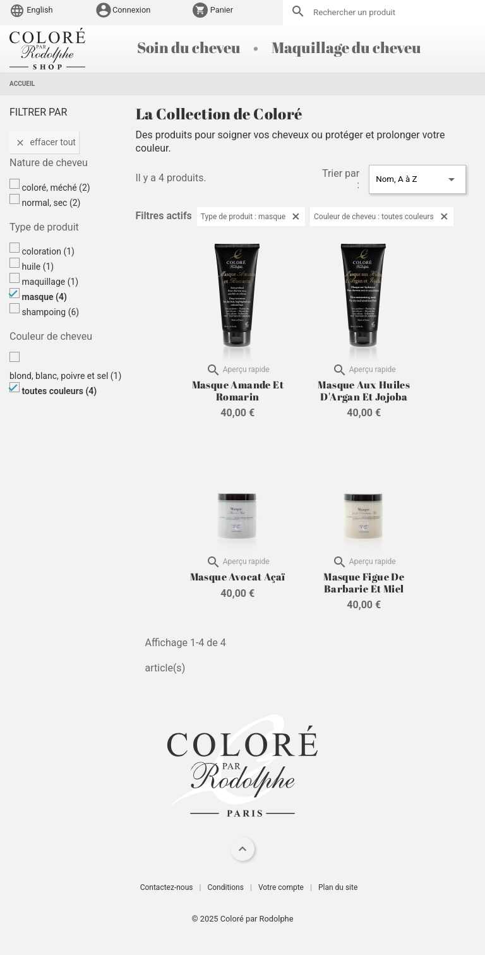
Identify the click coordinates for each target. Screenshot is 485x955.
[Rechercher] (384, 12)
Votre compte (281, 887)
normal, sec (50, 203)
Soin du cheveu (190, 47)
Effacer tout (44, 142)
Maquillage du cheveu (346, 47)
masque (43, 297)
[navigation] (242, 849)
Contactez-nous (166, 887)
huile (37, 266)
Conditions (225, 887)
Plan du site (337, 887)
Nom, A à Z (417, 179)
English (31, 10)
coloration (48, 251)
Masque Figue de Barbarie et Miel (363, 582)
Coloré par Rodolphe (257, 918)
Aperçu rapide (238, 370)
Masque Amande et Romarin (238, 390)
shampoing (50, 312)
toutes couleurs (59, 391)
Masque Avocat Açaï (237, 577)
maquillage (49, 282)
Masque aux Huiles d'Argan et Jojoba (364, 390)
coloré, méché (55, 188)
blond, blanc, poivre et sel (65, 376)
